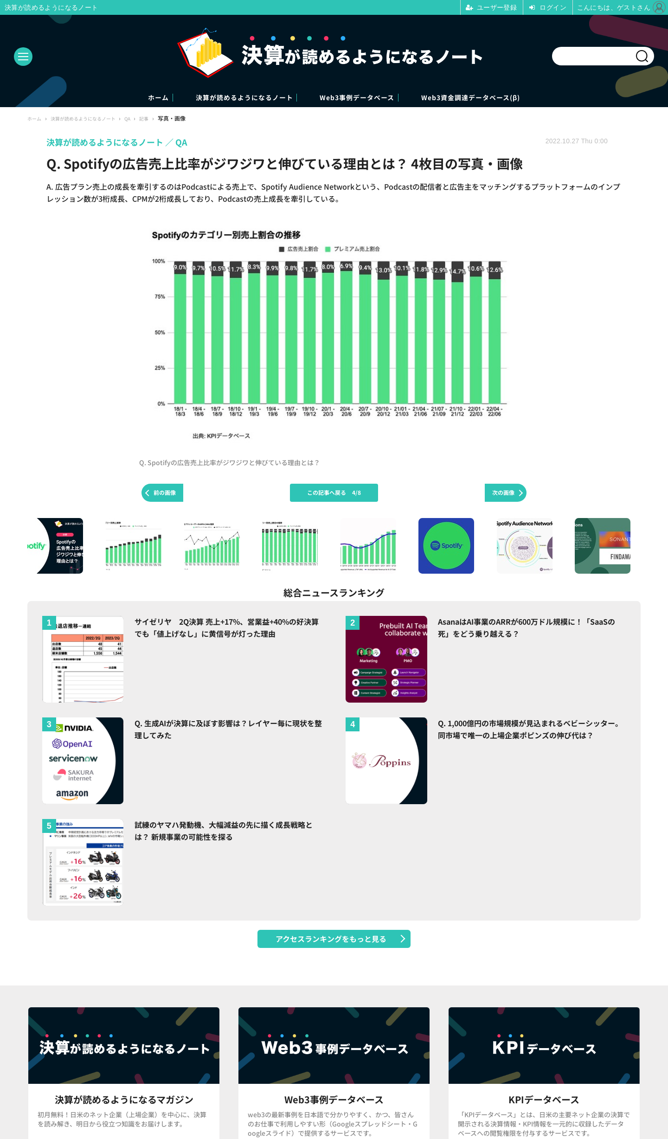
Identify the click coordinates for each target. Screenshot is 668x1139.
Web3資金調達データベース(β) (513, 98)
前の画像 (165, 494)
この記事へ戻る (334, 494)
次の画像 (503, 494)
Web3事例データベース (368, 98)
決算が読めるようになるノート (224, 98)
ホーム (111, 98)
